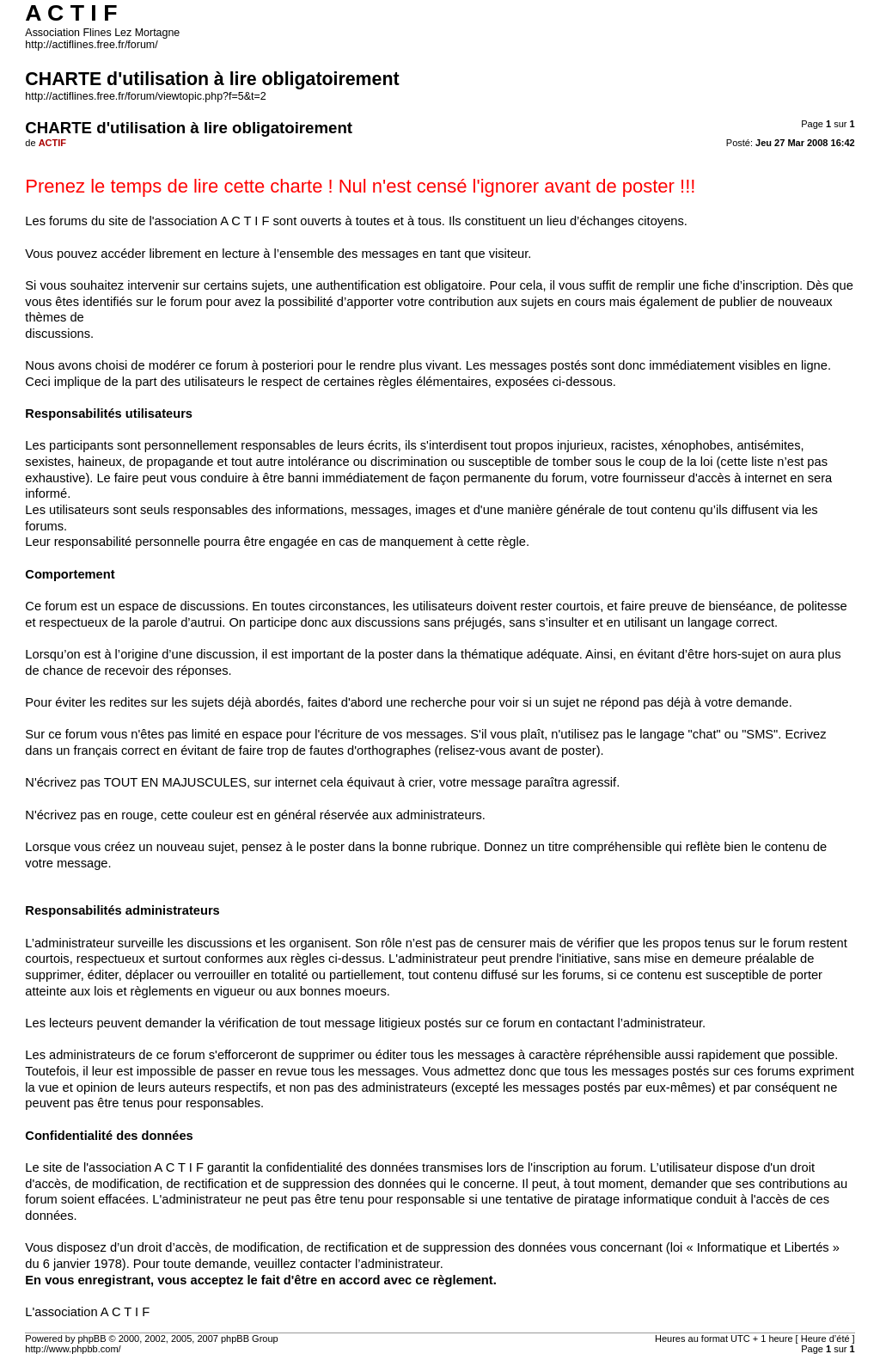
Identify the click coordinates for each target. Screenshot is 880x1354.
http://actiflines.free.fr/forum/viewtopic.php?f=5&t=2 (145, 96)
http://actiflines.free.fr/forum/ (91, 45)
